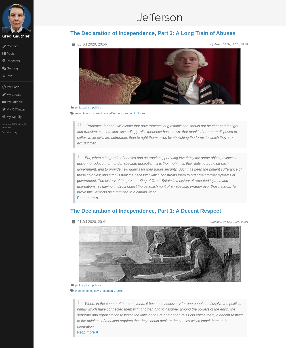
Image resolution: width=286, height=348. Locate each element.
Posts (8, 53)
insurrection (98, 113)
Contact (10, 46)
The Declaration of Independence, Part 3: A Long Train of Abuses (153, 33)
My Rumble (12, 102)
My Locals (11, 94)
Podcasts (11, 61)
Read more (88, 198)
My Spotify (12, 117)
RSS (7, 76)
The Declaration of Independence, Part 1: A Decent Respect (145, 211)
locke (141, 113)
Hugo (15, 132)
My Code (10, 87)
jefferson (114, 113)
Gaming (10, 68)
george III (129, 113)
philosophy (82, 107)
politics (96, 107)
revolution (81, 113)
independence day (87, 290)
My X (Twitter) (14, 109)
